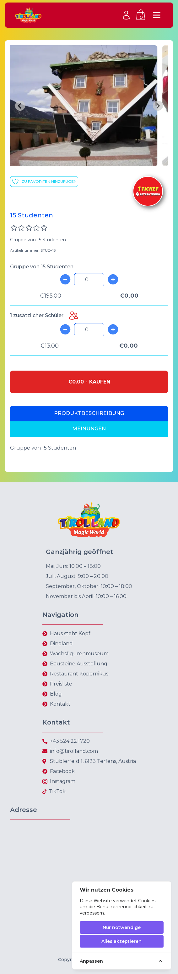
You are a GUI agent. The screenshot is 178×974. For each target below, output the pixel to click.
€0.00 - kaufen (89, 382)
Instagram (62, 781)
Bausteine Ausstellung (78, 664)
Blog (56, 694)
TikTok (57, 791)
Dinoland (61, 644)
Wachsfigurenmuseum (79, 654)
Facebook (62, 771)
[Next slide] (158, 106)
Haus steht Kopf (70, 633)
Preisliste (61, 684)
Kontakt (60, 704)
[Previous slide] (20, 106)
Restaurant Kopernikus (79, 674)
